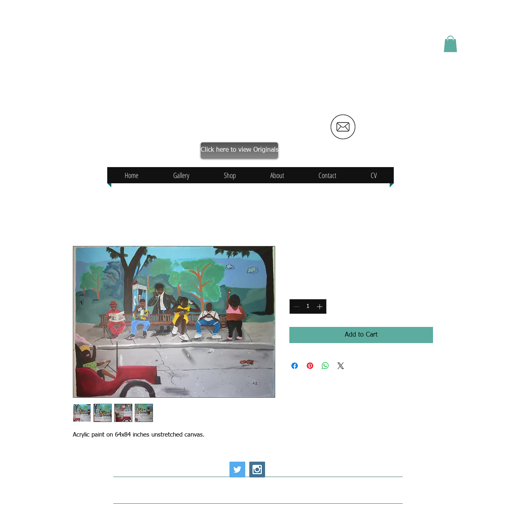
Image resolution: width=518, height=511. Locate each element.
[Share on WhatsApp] (325, 366)
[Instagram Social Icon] (257, 469)
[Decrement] (296, 306)
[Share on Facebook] (294, 366)
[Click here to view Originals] (239, 150)
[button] (450, 44)
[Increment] (320, 306)
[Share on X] (341, 366)
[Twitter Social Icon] (237, 469)
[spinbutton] (308, 306)
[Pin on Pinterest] (310, 366)
